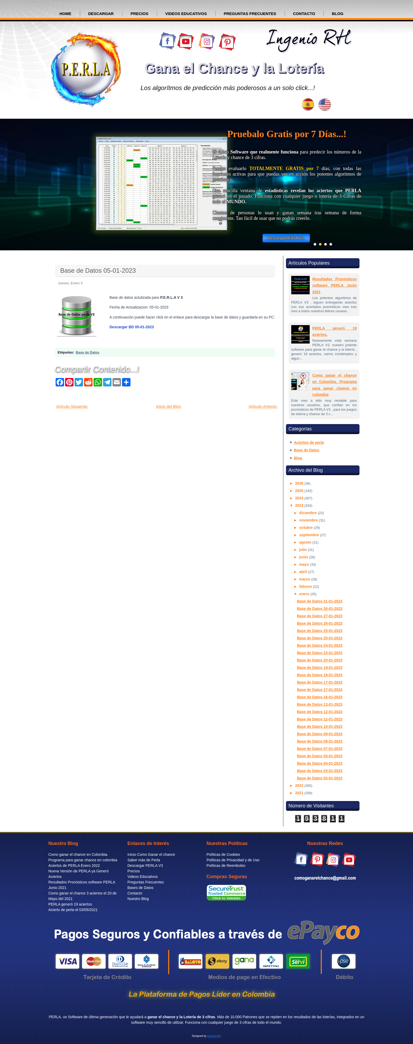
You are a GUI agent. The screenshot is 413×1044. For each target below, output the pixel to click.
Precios (134, 871)
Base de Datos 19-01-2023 (319, 667)
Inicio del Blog (168, 406)
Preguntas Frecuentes (146, 882)
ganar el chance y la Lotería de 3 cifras (181, 1017)
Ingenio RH (213, 1036)
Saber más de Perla (144, 860)
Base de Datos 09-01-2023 (319, 734)
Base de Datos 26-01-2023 (319, 623)
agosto (305, 542)
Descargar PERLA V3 (145, 865)
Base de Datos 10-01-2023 (319, 726)
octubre (306, 527)
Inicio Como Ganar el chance (151, 854)
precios (139, 13)
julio (303, 550)
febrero (306, 586)
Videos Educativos (143, 876)
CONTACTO (304, 13)
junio (304, 557)
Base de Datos (87, 352)
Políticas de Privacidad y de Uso (233, 860)
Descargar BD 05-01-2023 (132, 327)
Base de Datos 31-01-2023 (319, 601)
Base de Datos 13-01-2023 (319, 704)
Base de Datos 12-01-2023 (319, 712)
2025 (299, 491)
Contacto (135, 893)
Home (65, 13)
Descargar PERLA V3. (286, 238)
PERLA (55, 1017)
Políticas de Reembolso (226, 865)
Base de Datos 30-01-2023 (319, 608)
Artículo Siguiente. (72, 406)
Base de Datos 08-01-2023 (319, 741)
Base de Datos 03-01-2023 (319, 771)
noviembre (309, 520)
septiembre (309, 535)
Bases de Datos (141, 888)
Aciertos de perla (309, 442)
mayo (304, 564)
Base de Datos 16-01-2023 (319, 697)
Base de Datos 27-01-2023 (319, 616)
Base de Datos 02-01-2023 (319, 778)
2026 (299, 483)
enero (304, 594)
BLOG (337, 13)
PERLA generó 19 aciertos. (70, 904)
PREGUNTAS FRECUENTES (250, 13)
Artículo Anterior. (263, 406)
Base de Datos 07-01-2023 (319, 749)
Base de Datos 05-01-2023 (98, 270)
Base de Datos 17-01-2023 (319, 682)
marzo (305, 579)
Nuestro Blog (138, 899)
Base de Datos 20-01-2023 (319, 660)
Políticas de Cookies (223, 854)
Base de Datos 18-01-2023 (319, 675)
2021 (299, 793)
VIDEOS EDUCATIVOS (186, 13)
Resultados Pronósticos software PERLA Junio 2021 (334, 285)
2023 (299, 505)
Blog (298, 458)
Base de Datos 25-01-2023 (319, 631)
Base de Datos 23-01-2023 (319, 653)
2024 (299, 498)
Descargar (101, 13)
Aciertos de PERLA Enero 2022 (74, 865)
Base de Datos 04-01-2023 (319, 763)
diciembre (308, 513)
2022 (299, 785)
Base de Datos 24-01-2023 (319, 645)
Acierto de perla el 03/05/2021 (73, 910)
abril (303, 572)
